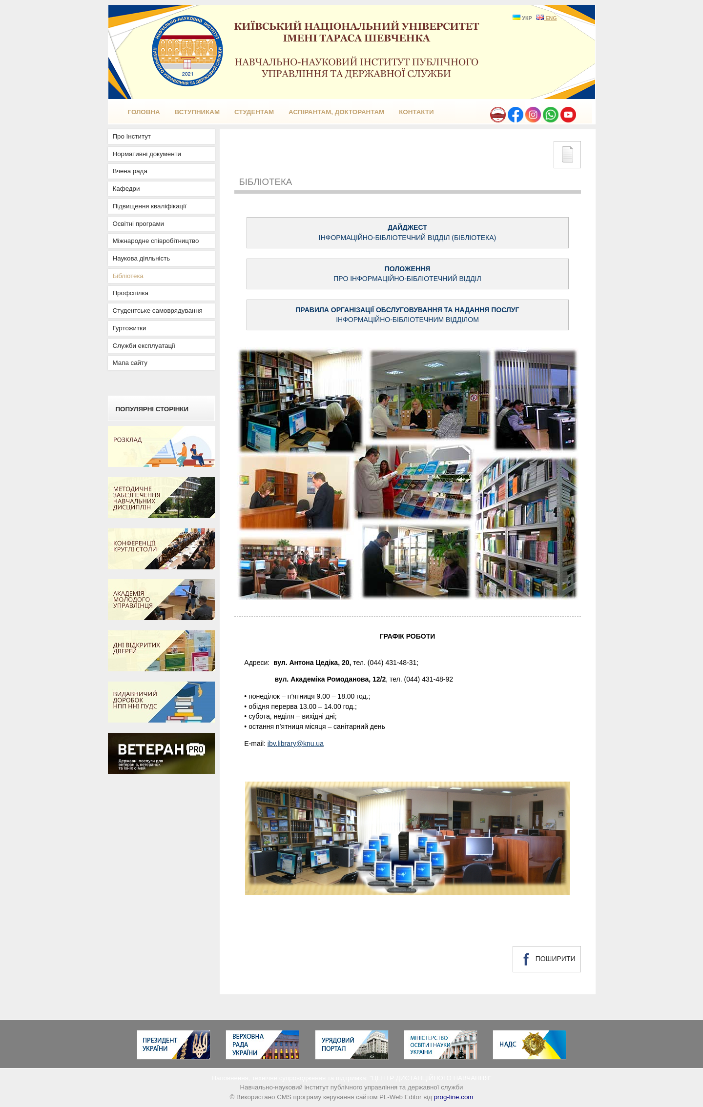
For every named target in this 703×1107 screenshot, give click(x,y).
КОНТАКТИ (416, 112)
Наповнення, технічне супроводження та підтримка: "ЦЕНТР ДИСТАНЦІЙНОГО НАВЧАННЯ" (351, 1078)
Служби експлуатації (144, 345)
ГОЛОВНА (144, 112)
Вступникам (197, 112)
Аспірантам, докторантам (336, 112)
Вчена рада (130, 171)
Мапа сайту (130, 362)
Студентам (254, 112)
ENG (546, 18)
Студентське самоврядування (158, 310)
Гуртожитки (129, 328)
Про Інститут (132, 136)
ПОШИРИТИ (547, 959)
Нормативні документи (147, 154)
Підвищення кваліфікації (149, 206)
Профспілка (131, 293)
